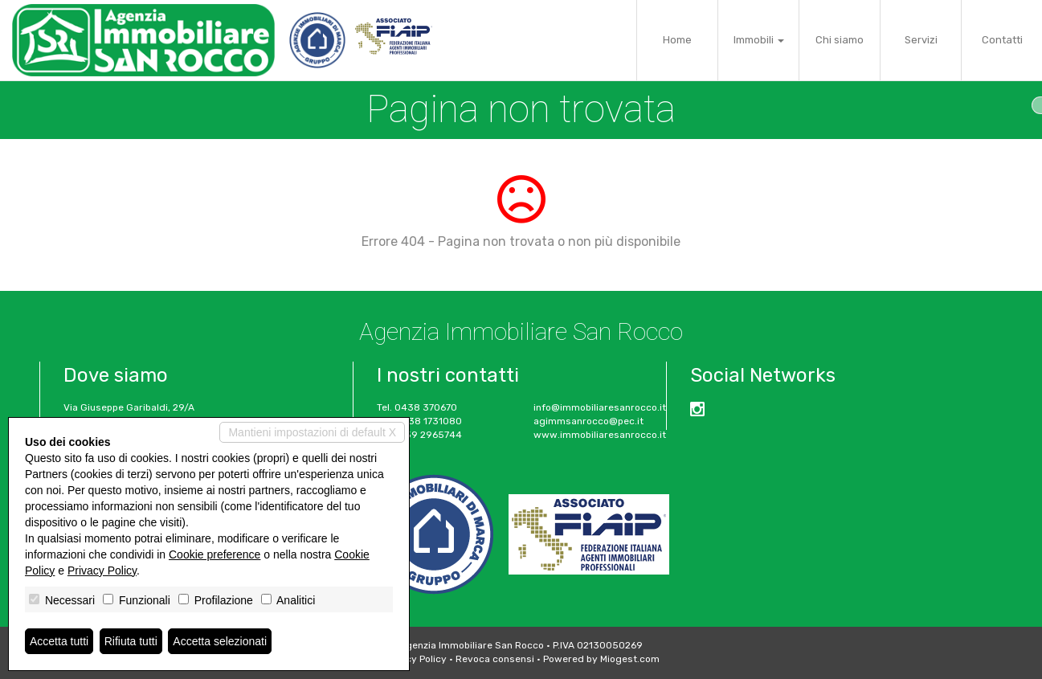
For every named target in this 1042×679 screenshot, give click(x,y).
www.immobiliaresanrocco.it (599, 434)
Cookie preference (214, 554)
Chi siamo (839, 40)
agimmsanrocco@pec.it (588, 421)
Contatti (1002, 40)
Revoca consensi (495, 659)
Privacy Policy (414, 659)
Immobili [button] (758, 40)
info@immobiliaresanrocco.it (599, 407)
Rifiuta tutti (130, 641)
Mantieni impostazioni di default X (312, 432)
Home (677, 40)
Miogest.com (630, 659)
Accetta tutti (59, 641)
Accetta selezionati (220, 641)
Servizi (921, 40)
